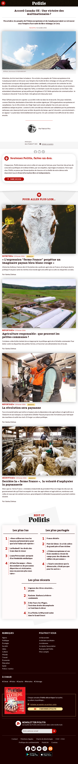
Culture (5, 652)
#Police (12, 681)
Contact (15, 739)
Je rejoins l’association (47, 646)
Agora (4, 638)
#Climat (5, 681)
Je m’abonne (43, 643)
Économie (6, 660)
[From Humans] (50, 748)
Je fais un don (44, 638)
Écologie (5, 643)
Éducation (6, 663)
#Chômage (38, 681)
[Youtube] (39, 748)
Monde (5, 654)
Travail (4, 657)
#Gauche (20, 681)
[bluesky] (33, 748)
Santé (4, 666)
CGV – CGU (60, 739)
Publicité (45, 742)
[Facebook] (27, 748)
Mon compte (44, 652)
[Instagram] (45, 748)
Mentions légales (27, 739)
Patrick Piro (32, 28)
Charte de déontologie (44, 739)
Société (5, 646)
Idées (4, 649)
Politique (5, 640)
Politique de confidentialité (29, 742)
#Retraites (29, 681)
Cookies (54, 742)
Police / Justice (7, 669)
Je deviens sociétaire (46, 640)
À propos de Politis (46, 649)
